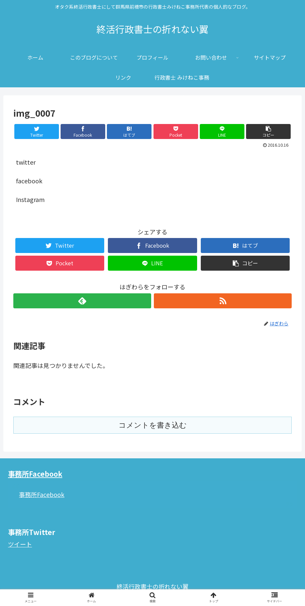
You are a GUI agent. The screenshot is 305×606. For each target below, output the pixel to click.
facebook (29, 180)
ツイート (20, 544)
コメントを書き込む (153, 425)
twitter (26, 162)
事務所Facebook (35, 474)
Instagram (30, 199)
